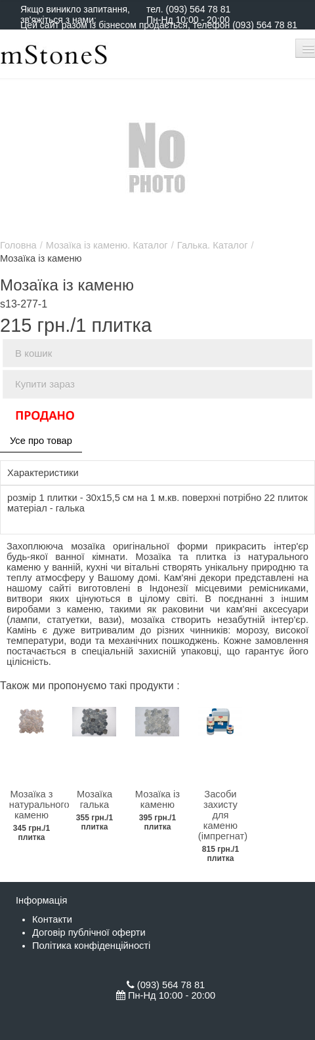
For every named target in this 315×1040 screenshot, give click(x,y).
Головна (18, 245)
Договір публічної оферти (89, 932)
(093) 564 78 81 (197, 9)
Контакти (52, 919)
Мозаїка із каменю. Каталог (107, 245)
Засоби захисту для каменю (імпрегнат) (222, 815)
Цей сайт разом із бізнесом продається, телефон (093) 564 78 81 (158, 25)
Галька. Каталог (212, 245)
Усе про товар (41, 440)
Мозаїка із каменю (157, 799)
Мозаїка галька (94, 799)
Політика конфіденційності (91, 945)
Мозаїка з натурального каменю (39, 804)
